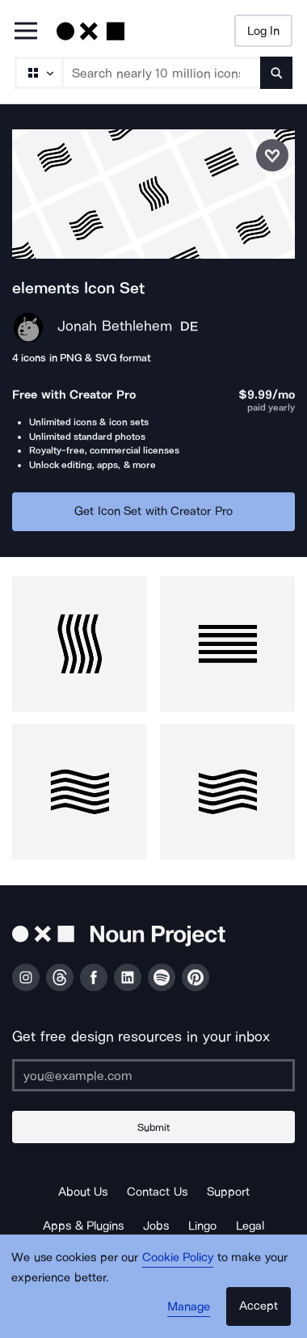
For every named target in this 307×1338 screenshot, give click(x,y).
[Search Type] (38, 73)
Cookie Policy (178, 1257)
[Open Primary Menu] (26, 32)
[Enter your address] (153, 1075)
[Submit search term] (276, 73)
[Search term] (162, 73)
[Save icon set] (272, 155)
